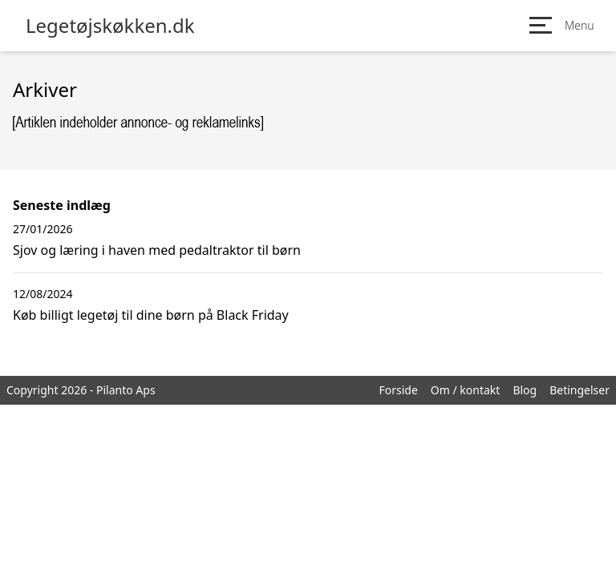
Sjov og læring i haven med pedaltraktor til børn (157, 250)
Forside (398, 389)
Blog (525, 389)
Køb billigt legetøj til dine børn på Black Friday (151, 315)
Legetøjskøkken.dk (110, 25)
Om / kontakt (465, 389)
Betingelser (579, 389)
